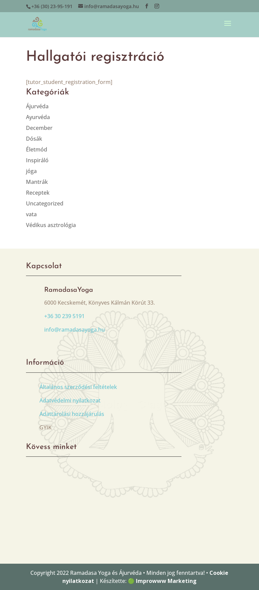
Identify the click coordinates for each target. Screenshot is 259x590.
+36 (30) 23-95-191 (52, 6)
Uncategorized (44, 203)
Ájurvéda (37, 106)
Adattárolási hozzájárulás (71, 414)
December (39, 128)
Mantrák (37, 182)
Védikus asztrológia (51, 225)
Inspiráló (37, 160)
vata (31, 214)
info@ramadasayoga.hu (74, 329)
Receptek (38, 192)
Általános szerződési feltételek (78, 387)
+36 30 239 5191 (64, 316)
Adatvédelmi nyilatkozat (69, 400)
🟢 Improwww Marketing (162, 581)
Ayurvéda (38, 117)
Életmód (36, 149)
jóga (31, 171)
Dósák (34, 138)
